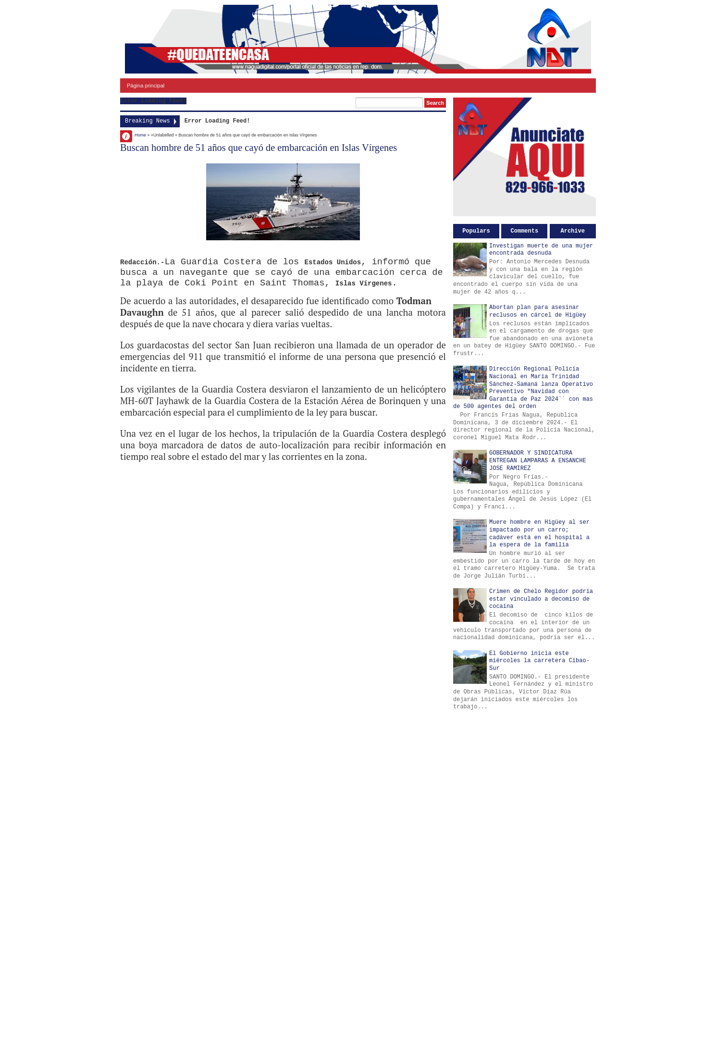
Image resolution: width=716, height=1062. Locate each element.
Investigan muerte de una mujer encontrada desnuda (541, 250)
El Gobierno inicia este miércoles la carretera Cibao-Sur (539, 661)
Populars (476, 231)
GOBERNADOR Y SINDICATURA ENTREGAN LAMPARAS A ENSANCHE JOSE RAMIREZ (537, 460)
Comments (525, 231)
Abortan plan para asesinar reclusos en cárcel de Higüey (537, 311)
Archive (573, 231)
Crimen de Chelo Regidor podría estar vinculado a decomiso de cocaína (541, 599)
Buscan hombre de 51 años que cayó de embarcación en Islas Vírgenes (258, 147)
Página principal (145, 85)
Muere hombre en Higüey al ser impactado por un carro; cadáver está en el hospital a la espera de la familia (539, 533)
